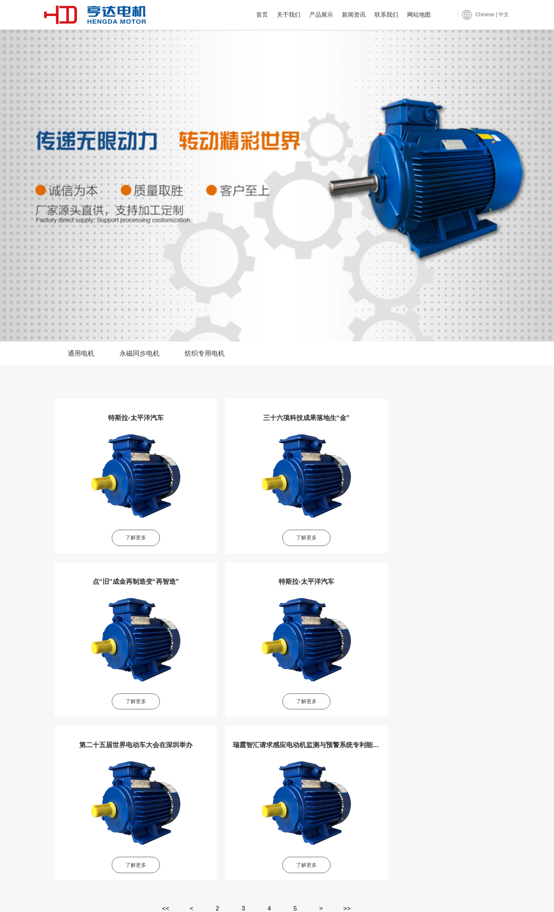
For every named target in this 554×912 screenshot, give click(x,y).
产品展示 (321, 14)
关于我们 (288, 14)
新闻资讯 (354, 14)
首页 (262, 14)
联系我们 (386, 14)
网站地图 (419, 14)
